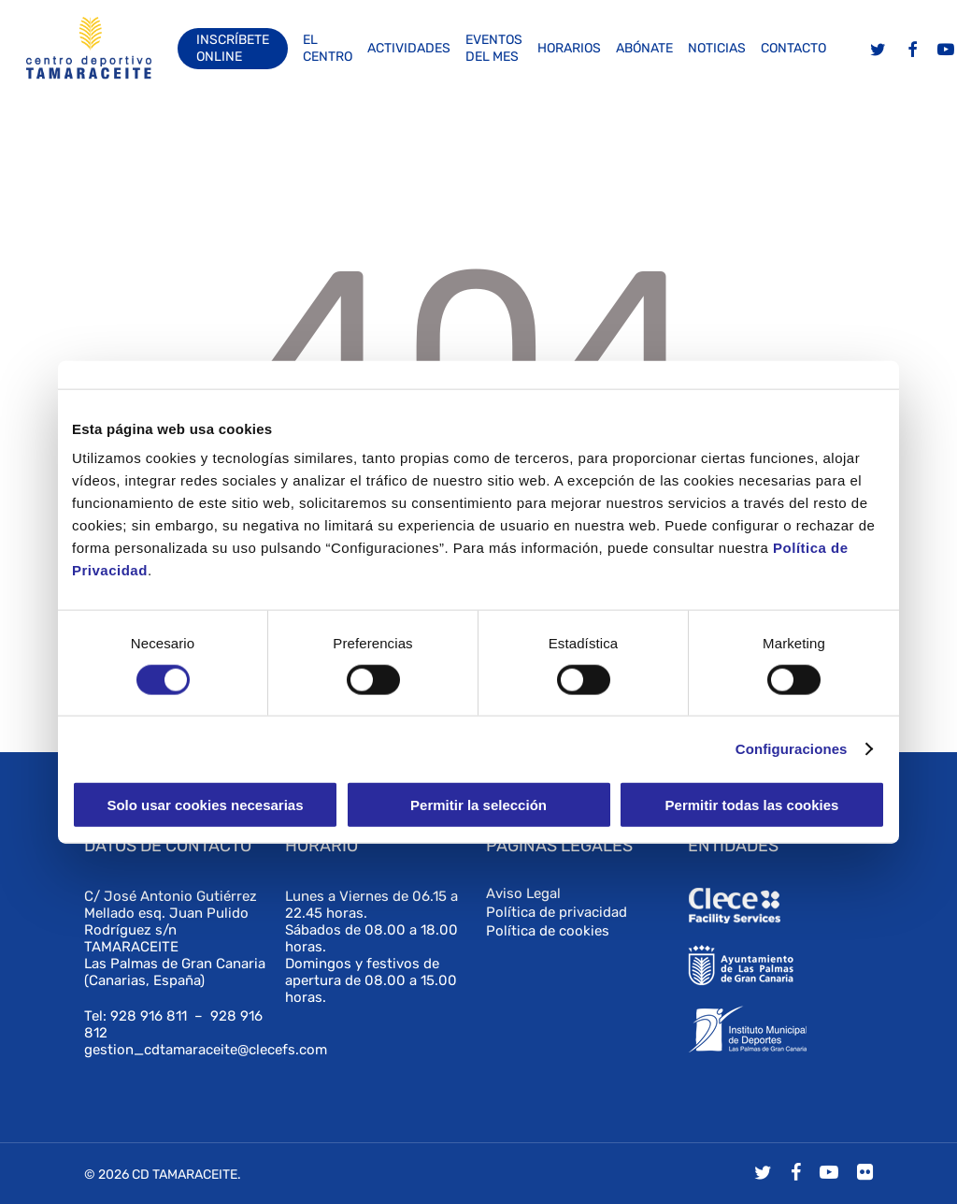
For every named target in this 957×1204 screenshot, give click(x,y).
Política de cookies (547, 930)
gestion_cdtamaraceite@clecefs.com (205, 1049)
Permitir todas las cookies (752, 805)
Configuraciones (792, 748)
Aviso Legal (523, 893)
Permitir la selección (478, 805)
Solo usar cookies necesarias (205, 805)
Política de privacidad (556, 912)
